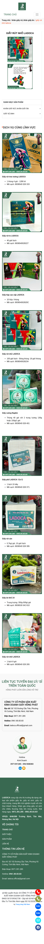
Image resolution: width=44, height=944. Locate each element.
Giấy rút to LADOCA (10, 236)
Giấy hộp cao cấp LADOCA (13, 295)
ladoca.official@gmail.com (21, 725)
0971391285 (16, 764)
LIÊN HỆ (5, 844)
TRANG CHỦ (10, 14)
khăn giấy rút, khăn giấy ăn (23, 20)
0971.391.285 (19, 716)
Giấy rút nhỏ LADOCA (11, 354)
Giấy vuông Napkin (10, 413)
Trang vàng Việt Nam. (23, 904)
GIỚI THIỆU (6, 834)
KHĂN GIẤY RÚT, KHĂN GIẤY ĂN (16, 109)
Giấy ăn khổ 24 (8, 598)
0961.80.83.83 (17, 721)
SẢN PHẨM (7, 839)
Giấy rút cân (7, 539)
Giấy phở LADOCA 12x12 (12, 479)
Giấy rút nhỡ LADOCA (11, 657)
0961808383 (28, 764)
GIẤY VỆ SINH (8, 114)
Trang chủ (6, 20)
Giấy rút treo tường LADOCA (14, 177)
